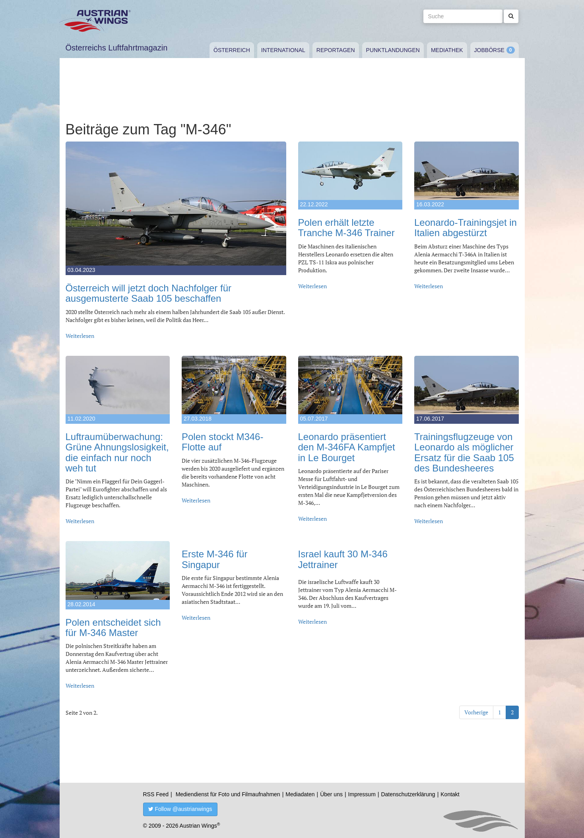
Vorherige (476, 712)
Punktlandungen (393, 50)
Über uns (331, 794)
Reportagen (335, 50)
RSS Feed (156, 794)
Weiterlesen (80, 335)
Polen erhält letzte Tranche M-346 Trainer (346, 227)
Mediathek (447, 50)
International (283, 50)
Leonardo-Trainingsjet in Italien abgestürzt (465, 227)
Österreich (231, 50)
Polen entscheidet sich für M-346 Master (113, 627)
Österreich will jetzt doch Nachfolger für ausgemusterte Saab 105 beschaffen (149, 293)
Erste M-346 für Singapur (214, 559)
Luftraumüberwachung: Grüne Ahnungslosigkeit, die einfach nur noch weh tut (117, 452)
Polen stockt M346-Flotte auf (222, 441)
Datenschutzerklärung (408, 794)
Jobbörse (489, 50)
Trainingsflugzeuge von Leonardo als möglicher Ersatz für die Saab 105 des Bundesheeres (464, 452)
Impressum (362, 794)
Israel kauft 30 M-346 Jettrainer (343, 559)
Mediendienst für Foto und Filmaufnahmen (228, 794)
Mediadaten (299, 794)
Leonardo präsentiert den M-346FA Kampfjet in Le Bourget (346, 447)
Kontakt (449, 794)
